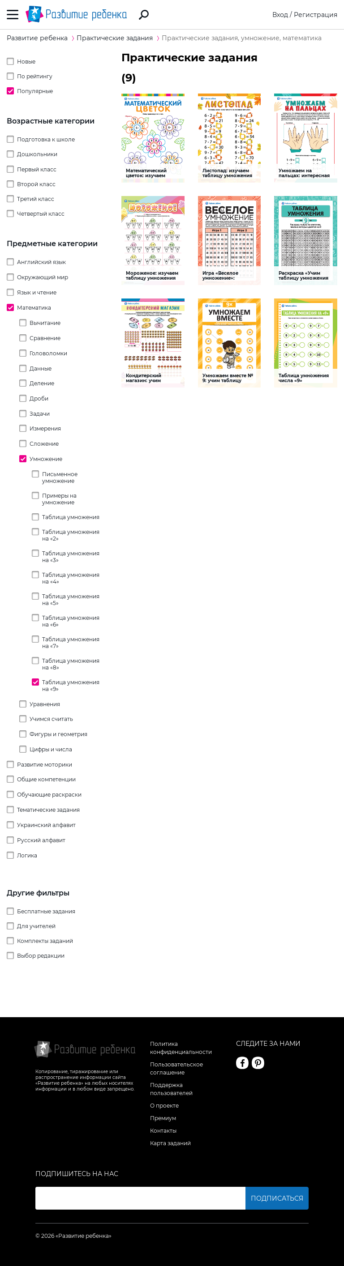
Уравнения (45, 704)
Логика (27, 855)
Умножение (46, 459)
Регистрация (315, 15)
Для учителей (36, 926)
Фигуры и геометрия (58, 734)
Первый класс (36, 169)
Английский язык (41, 262)
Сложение (44, 443)
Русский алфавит (41, 840)
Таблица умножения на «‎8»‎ (70, 664)
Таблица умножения (70, 517)
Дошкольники (37, 154)
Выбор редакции (40, 955)
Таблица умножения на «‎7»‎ (70, 642)
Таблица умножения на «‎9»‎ (70, 685)
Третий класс (35, 199)
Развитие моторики (44, 764)
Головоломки (48, 353)
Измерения (45, 428)
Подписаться (277, 1198)
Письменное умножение (59, 477)
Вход (280, 15)
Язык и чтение (36, 292)
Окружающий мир (42, 277)
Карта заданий (170, 1143)
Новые (26, 61)
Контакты (163, 1130)
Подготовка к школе (46, 139)
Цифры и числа (51, 749)
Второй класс (36, 184)
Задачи (40, 413)
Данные (41, 368)
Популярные (35, 91)
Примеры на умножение (59, 499)
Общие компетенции (46, 779)
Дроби (39, 398)
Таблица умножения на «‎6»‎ (70, 621)
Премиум (163, 1118)
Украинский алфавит (46, 825)
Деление (42, 383)
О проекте (164, 1105)
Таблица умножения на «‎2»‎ (70, 535)
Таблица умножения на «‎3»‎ (70, 556)
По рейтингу (34, 76)
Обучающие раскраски (49, 794)
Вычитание (45, 323)
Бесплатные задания (46, 911)
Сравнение (45, 338)
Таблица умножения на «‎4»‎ (70, 578)
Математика (34, 307)
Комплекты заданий (45, 941)
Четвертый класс (40, 213)
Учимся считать (51, 719)
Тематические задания (48, 809)
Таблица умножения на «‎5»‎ (70, 599)
